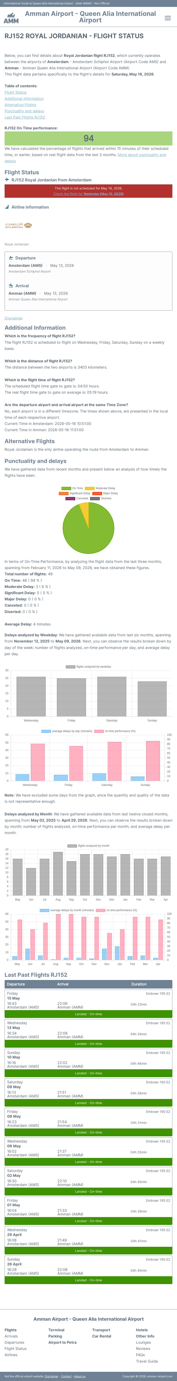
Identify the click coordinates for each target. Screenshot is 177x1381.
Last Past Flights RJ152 (25, 117)
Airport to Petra (62, 1342)
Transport (101, 1330)
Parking (55, 1336)
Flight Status (16, 92)
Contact (66, 1376)
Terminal (56, 1330)
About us (80, 1376)
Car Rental (101, 1336)
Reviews (143, 1348)
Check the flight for (88, 194)
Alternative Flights (20, 104)
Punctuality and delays (24, 111)
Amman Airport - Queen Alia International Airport (90, 16)
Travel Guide (147, 1361)
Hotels (142, 1330)
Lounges (143, 1342)
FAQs (140, 1354)
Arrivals (11, 1336)
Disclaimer (51, 1376)
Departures (14, 1342)
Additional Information (24, 98)
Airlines (11, 1354)
